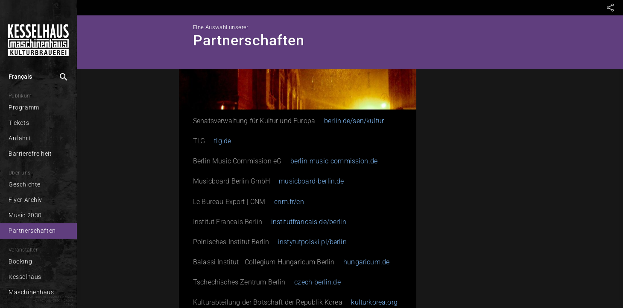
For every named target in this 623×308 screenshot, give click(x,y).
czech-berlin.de (317, 282)
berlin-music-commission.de (333, 161)
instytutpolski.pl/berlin (312, 242)
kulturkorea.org (374, 302)
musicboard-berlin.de (311, 181)
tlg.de (222, 141)
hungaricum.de (366, 262)
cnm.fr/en (289, 202)
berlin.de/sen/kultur (354, 121)
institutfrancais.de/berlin (308, 222)
